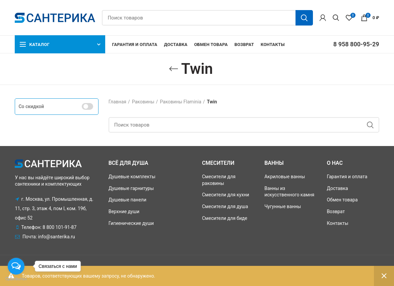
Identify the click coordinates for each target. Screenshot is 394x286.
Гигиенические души (131, 223)
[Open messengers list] (16, 266)
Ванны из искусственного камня (289, 192)
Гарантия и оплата (347, 176)
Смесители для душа (225, 206)
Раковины (143, 101)
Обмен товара (342, 199)
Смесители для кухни (225, 194)
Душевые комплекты (132, 176)
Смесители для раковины (219, 180)
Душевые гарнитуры (131, 188)
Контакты (337, 223)
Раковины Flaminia (180, 101)
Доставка (337, 188)
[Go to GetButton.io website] (16, 279)
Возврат (336, 211)
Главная (117, 101)
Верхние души (124, 211)
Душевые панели (127, 199)
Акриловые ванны (284, 176)
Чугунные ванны (282, 206)
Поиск (304, 18)
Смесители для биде (224, 218)
